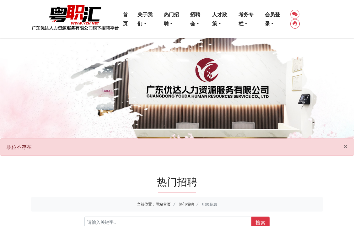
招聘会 (195, 19)
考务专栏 (246, 19)
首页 (125, 19)
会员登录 (272, 19)
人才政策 (219, 19)
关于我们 (145, 19)
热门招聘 (171, 19)
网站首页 (163, 204)
